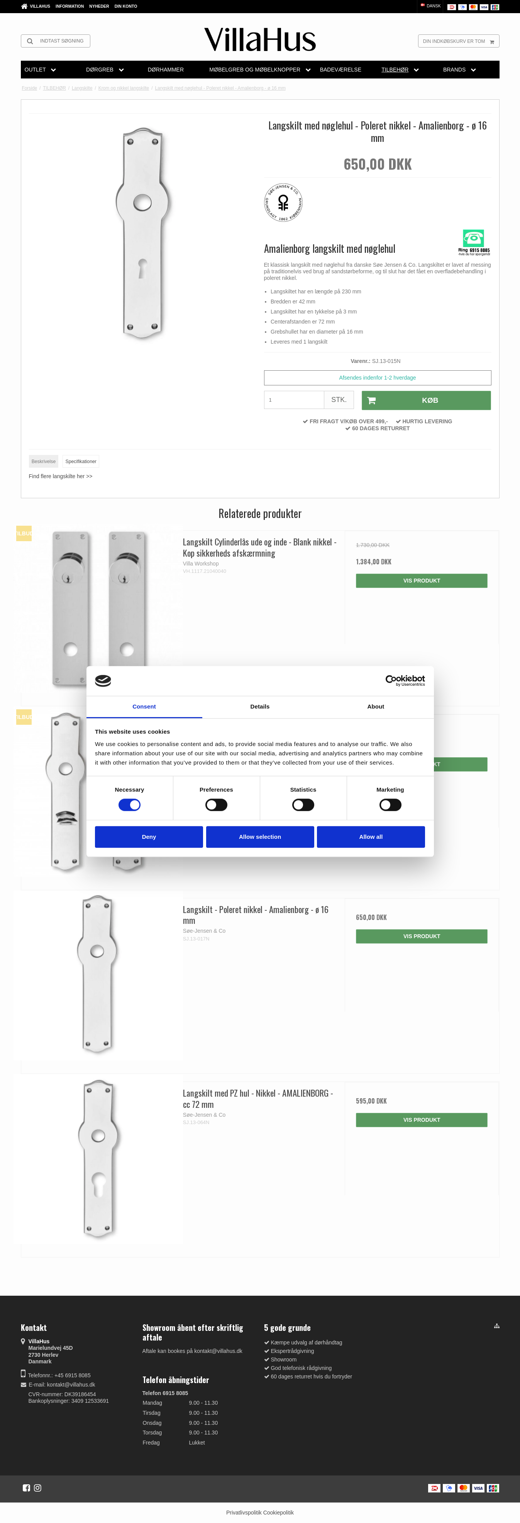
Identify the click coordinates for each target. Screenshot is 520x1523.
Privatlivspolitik (244, 1512)
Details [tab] (260, 706)
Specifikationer (81, 461)
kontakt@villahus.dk (71, 1385)
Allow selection (260, 836)
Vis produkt (421, 581)
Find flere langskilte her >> (61, 476)
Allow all (371, 836)
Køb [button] (400, 400)
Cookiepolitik (278, 1512)
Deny (149, 836)
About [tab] (376, 706)
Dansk (430, 5)
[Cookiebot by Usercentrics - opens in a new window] (391, 681)
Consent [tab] (144, 706)
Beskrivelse (44, 461)
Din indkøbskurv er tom (461, 41)
